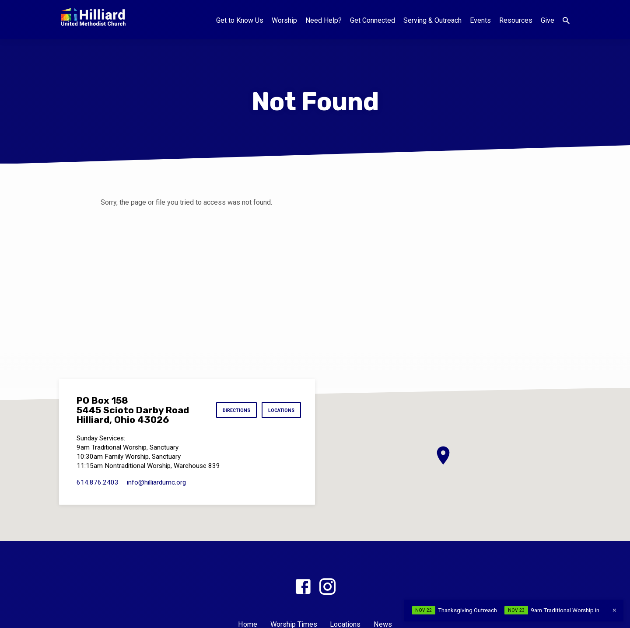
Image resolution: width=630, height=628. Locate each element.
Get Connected (372, 20)
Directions (232, 410)
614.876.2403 (98, 482)
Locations (280, 410)
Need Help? (323, 20)
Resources (515, 20)
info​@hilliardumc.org (156, 482)
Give (547, 20)
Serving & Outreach (432, 20)
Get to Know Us (239, 20)
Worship (284, 20)
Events (480, 20)
